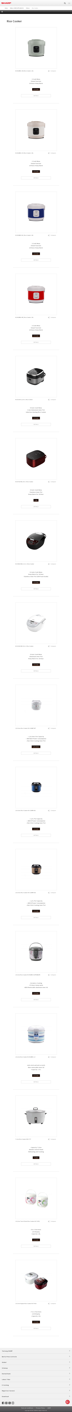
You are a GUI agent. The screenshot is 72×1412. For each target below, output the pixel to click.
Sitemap (5, 1368)
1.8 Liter (36, 89)
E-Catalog (5, 1385)
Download (5, 1396)
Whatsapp (67, 1402)
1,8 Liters (36, 747)
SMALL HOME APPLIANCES (17, 8)
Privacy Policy (40, 1408)
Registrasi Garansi (8, 1391)
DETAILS (36, 95)
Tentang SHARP (7, 1351)
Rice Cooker (14, 21)
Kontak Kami (6, 1374)
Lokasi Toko (6, 1379)
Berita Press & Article (9, 1357)
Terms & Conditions (27, 1408)
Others (28, 8)
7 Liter (36, 1158)
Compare (53, 71)
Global (4, 1362)
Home (6, 8)
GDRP (49, 1408)
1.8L (36, 500)
